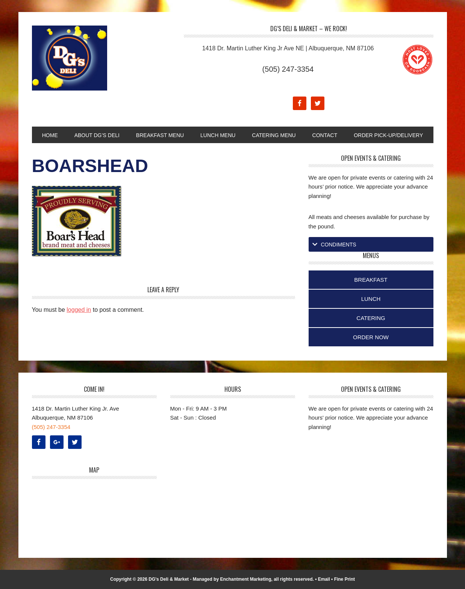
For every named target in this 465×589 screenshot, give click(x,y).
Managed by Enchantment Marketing (232, 579)
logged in (79, 310)
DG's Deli (82, 58)
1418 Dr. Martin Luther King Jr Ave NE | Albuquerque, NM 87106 (288, 48)
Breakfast (370, 279)
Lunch (371, 299)
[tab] (371, 244)
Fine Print (344, 579)
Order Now (371, 337)
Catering (370, 318)
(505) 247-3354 (288, 69)
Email (324, 579)
